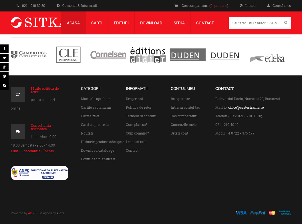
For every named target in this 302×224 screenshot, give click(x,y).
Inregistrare (180, 98)
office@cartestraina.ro (246, 107)
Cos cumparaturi (184, 116)
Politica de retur (139, 107)
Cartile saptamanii (96, 107)
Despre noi (134, 98)
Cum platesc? (136, 124)
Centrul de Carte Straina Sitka (47, 25)
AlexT (32, 213)
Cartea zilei (90, 116)
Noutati (87, 133)
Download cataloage (97, 150)
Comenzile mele (183, 124)
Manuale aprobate (95, 98)
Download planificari (98, 159)
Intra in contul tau (185, 107)
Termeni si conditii (141, 116)
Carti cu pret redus (95, 124)
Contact (132, 150)
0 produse (218, 5)
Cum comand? (137, 133)
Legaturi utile (136, 141)
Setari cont (179, 133)
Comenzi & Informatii (77, 5)
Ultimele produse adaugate (102, 141)
